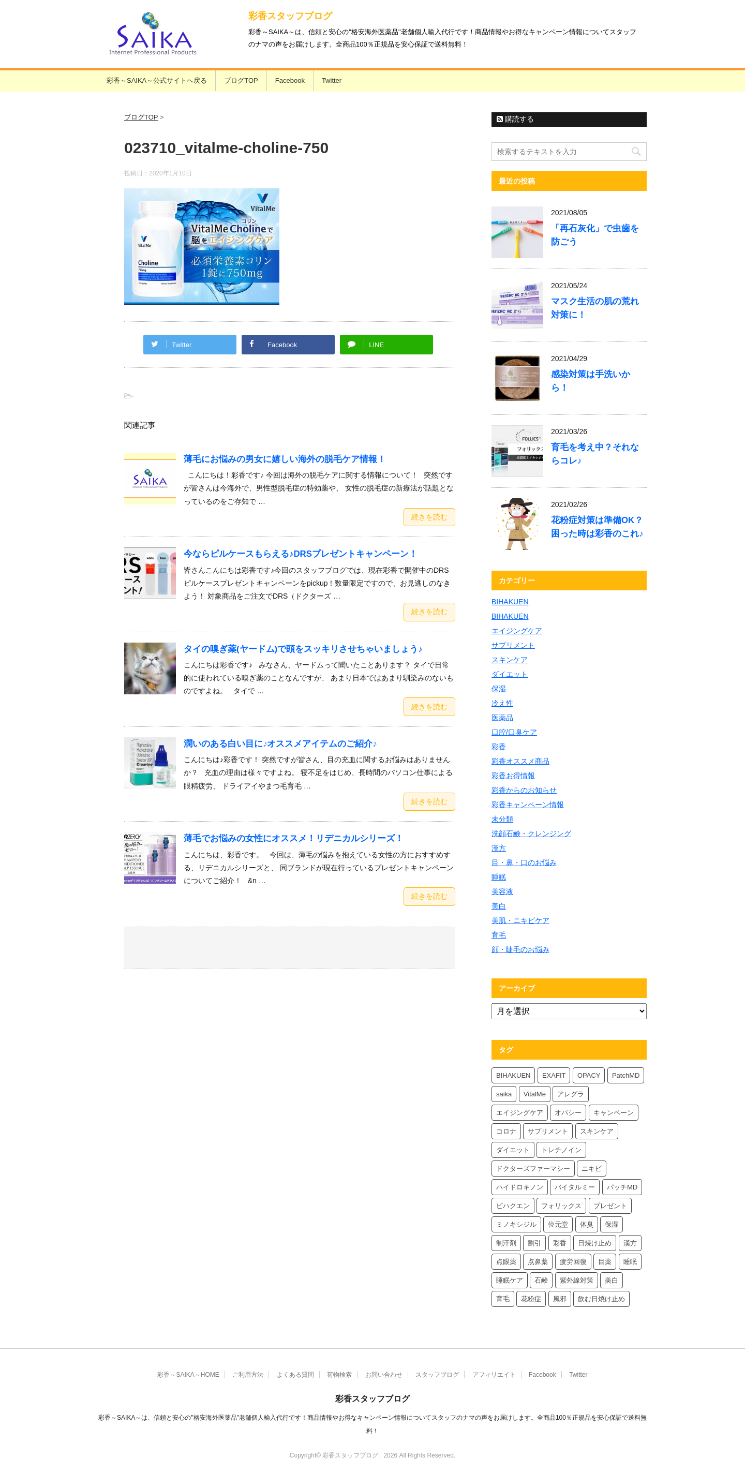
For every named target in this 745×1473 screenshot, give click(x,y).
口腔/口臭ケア (514, 732)
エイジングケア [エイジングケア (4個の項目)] (519, 1113)
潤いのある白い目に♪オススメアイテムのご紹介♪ (280, 744)
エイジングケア (516, 631)
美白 (498, 906)
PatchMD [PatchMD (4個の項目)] (625, 1075)
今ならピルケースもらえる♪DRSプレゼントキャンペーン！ (301, 554)
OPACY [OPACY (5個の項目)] (589, 1075)
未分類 (502, 819)
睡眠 (498, 877)
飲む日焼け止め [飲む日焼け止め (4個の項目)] (601, 1299)
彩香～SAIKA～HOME (188, 1374)
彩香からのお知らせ (524, 790)
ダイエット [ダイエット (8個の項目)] (513, 1150)
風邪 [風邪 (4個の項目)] (560, 1299)
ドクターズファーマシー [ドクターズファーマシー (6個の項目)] (533, 1168)
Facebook (290, 80)
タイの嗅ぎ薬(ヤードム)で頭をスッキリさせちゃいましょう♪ (303, 649)
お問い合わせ (384, 1374)
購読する (515, 119)
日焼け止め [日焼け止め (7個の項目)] (595, 1243)
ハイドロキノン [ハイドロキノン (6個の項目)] (519, 1187)
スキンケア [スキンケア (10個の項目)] (597, 1131)
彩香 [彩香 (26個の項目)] (560, 1243)
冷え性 (502, 703)
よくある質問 (295, 1374)
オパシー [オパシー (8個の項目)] (568, 1113)
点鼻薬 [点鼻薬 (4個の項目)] (538, 1262)
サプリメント (513, 645)
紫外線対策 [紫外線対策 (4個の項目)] (576, 1280)
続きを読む (429, 517)
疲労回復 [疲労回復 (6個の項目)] (573, 1262)
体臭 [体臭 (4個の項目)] (586, 1224)
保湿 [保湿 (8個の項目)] (611, 1224)
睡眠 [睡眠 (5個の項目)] (630, 1262)
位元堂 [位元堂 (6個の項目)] (558, 1224)
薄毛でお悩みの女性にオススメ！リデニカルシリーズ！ (294, 838)
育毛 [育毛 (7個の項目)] (503, 1299)
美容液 (502, 891)
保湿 (498, 689)
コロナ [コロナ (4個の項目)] (506, 1131)
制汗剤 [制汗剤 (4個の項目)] (506, 1243)
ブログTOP (241, 80)
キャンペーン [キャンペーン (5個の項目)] (613, 1113)
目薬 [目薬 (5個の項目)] (605, 1262)
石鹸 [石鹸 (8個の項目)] (541, 1280)
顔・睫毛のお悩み (520, 949)
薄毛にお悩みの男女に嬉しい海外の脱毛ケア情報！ (285, 459)
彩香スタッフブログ (290, 16)
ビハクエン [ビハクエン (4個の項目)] (513, 1206)
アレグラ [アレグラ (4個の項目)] (570, 1094)
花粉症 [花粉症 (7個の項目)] (531, 1299)
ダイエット (509, 674)
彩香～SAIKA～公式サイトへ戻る (157, 80)
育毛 (498, 935)
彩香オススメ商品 (520, 761)
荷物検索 (339, 1374)
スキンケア (509, 660)
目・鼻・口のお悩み (524, 862)
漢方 (498, 848)
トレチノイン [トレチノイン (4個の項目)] (561, 1150)
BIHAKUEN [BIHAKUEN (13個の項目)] (513, 1075)
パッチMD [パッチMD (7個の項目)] (622, 1187)
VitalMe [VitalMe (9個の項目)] (535, 1094)
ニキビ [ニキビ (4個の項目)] (592, 1168)
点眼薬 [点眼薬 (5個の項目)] (506, 1262)
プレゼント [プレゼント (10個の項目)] (610, 1206)
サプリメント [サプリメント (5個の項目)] (548, 1131)
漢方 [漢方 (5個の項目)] (630, 1243)
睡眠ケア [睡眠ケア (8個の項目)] (509, 1280)
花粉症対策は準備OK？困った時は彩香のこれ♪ (597, 527)
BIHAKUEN (510, 602)
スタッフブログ (437, 1374)
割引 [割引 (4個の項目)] (534, 1243)
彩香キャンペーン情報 (527, 804)
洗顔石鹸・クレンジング (531, 833)
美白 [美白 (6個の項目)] (611, 1280)
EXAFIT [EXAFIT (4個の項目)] (554, 1075)
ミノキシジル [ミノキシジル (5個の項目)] (516, 1224)
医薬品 (502, 717)
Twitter (331, 80)
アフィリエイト (494, 1374)
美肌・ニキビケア (520, 920)
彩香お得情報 (513, 775)
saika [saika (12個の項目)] (504, 1094)
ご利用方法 (247, 1374)
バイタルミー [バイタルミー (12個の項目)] (575, 1187)
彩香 (498, 746)
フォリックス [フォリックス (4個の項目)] (561, 1206)
